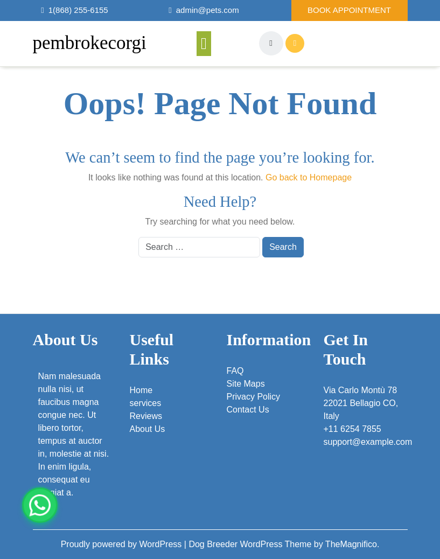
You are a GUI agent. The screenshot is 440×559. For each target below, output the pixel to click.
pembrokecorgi (89, 42)
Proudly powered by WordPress (122, 544)
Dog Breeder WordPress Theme (250, 544)
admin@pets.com (207, 10)
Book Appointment (349, 10)
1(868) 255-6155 (78, 10)
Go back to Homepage (309, 177)
